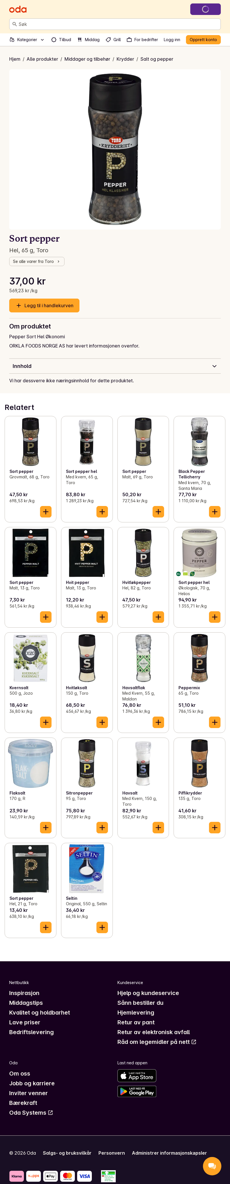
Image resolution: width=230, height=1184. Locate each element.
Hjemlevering (135, 1012)
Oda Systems (31, 1112)
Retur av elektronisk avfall (153, 1032)
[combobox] (118, 24)
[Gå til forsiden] (17, 9)
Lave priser (24, 1022)
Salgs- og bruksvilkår (67, 1153)
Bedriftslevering (31, 1032)
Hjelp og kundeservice (148, 993)
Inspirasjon (24, 993)
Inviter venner (28, 1093)
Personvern (111, 1153)
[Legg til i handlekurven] (46, 511)
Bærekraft (23, 1102)
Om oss (19, 1073)
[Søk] (15, 24)
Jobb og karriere (32, 1083)
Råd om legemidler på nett (157, 1041)
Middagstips (26, 1002)
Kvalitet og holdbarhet (39, 1012)
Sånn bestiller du (140, 1002)
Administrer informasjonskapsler (169, 1153)
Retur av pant (136, 1022)
